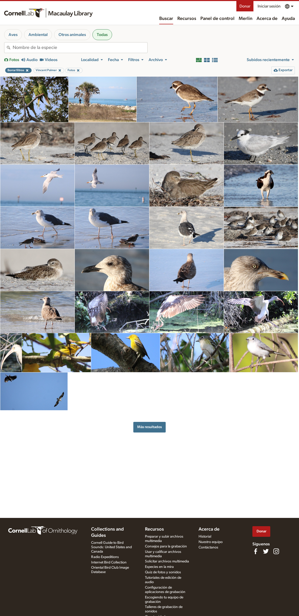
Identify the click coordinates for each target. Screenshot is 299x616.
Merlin (245, 18)
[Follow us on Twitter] (266, 551)
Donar (244, 6)
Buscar (166, 18)
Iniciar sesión (269, 6)
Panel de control (217, 18)
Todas (102, 35)
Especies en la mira (159, 567)
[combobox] (80, 47)
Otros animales (72, 35)
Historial (205, 536)
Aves (13, 35)
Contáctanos (208, 547)
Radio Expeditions (105, 557)
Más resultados (149, 427)
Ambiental (38, 35)
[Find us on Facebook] (255, 551)
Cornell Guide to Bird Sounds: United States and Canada (111, 547)
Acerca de (267, 18)
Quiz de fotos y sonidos (163, 572)
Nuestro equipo (211, 542)
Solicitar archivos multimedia (167, 561)
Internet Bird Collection (109, 562)
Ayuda (288, 18)
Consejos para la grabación (166, 546)
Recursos (186, 18)
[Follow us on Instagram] (276, 551)
